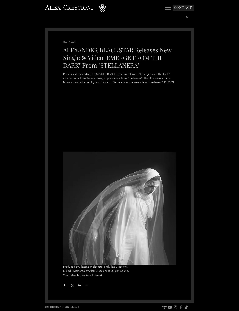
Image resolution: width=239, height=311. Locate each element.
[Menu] (168, 7)
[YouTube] (170, 307)
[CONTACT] (183, 8)
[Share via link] (87, 285)
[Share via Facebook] (64, 285)
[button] (187, 17)
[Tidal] (164, 307)
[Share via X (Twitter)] (72, 285)
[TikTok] (186, 307)
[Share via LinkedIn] (79, 285)
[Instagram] (175, 307)
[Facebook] (180, 307)
